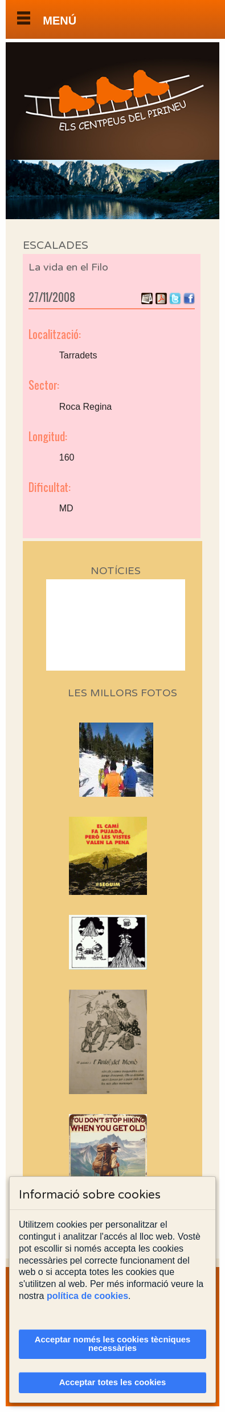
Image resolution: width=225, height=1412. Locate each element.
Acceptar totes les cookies (112, 1382)
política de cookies (87, 1296)
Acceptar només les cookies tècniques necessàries (113, 1344)
